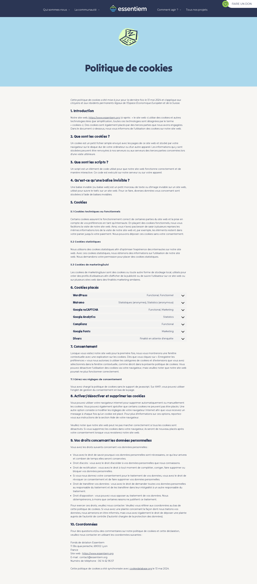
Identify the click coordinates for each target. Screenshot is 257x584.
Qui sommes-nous (55, 9)
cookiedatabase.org (140, 568)
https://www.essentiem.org (104, 117)
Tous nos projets (196, 9)
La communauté (86, 9)
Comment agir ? (167, 9)
